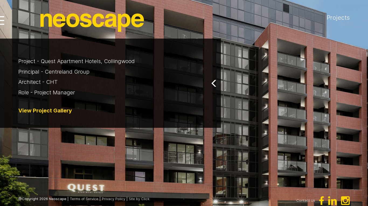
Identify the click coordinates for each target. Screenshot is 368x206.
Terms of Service (84, 199)
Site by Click (139, 199)
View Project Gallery (45, 110)
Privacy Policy (113, 199)
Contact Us (305, 200)
